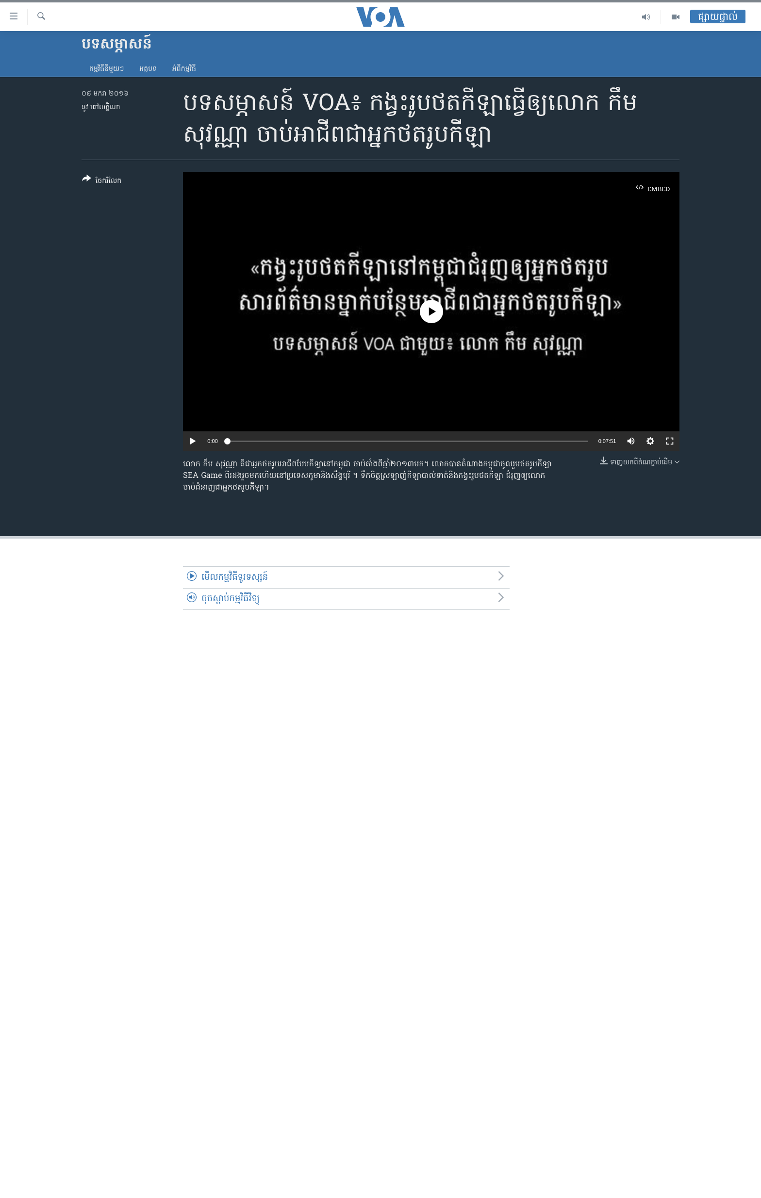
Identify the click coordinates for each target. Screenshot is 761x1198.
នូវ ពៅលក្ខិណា (101, 107)
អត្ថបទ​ (148, 69)
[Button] (101, 182)
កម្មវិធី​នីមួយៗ (106, 69)
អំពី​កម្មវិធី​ (184, 69)
